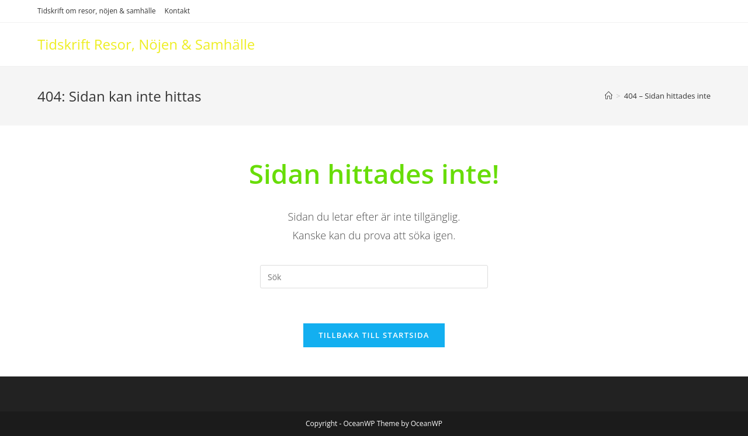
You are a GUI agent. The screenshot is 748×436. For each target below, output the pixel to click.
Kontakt (177, 11)
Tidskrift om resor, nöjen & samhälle (96, 11)
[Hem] (608, 95)
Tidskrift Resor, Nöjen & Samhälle (146, 44)
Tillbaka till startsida (374, 335)
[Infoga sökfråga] (374, 276)
